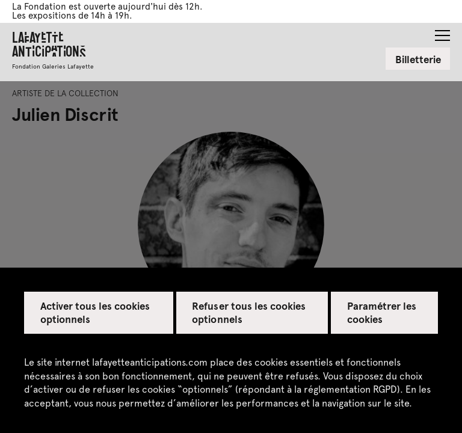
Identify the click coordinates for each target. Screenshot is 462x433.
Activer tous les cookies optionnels (95, 312)
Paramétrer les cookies (381, 312)
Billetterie (418, 59)
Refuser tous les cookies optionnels (249, 312)
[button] (442, 31)
